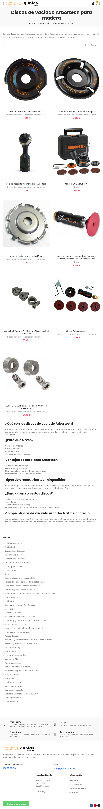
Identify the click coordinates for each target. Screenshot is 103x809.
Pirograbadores (11, 674)
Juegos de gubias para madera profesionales (25, 582)
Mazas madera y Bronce (15, 624)
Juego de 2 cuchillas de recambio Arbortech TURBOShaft (26, 407)
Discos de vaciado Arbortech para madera (26, 114)
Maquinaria (10, 678)
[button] (16, 803)
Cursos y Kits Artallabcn (15, 558)
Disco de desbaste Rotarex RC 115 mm (26, 256)
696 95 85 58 (9, 768)
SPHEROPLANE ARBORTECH (76, 184)
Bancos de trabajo (13, 647)
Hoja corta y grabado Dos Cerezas (20, 605)
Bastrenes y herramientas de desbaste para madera (28, 640)
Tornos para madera (14, 566)
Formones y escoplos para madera (20, 589)
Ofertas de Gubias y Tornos (17, 562)
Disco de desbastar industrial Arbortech (26, 111)
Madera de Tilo (11, 659)
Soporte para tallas (13, 686)
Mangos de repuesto (14, 690)
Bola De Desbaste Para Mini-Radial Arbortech (26, 184)
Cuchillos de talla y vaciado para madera (23, 585)
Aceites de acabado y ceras (17, 667)
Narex (7, 574)
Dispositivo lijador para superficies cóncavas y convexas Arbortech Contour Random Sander (77, 257)
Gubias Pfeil (10, 547)
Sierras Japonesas (13, 663)
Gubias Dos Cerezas (14, 543)
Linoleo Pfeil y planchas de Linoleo (20, 616)
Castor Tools (10, 570)
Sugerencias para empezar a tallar (20, 578)
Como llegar (41, 791)
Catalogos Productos (14, 697)
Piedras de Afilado (13, 636)
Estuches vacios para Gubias (17, 632)
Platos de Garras (12, 597)
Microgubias (10, 609)
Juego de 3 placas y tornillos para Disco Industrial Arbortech (26, 332)
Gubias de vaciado (13, 612)
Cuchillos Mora (11, 701)
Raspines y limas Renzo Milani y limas (21, 643)
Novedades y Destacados (16, 551)
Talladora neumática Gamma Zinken (21, 694)
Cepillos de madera (13, 682)
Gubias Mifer (10, 601)
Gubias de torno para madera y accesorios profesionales (30, 593)
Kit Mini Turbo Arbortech (76, 331)
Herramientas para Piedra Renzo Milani (22, 670)
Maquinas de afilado (14, 555)
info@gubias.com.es (64, 768)
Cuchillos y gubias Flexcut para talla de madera (26, 620)
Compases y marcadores (16, 655)
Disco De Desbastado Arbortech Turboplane (76, 111)
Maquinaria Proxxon (13, 651)
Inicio (76, 187)
